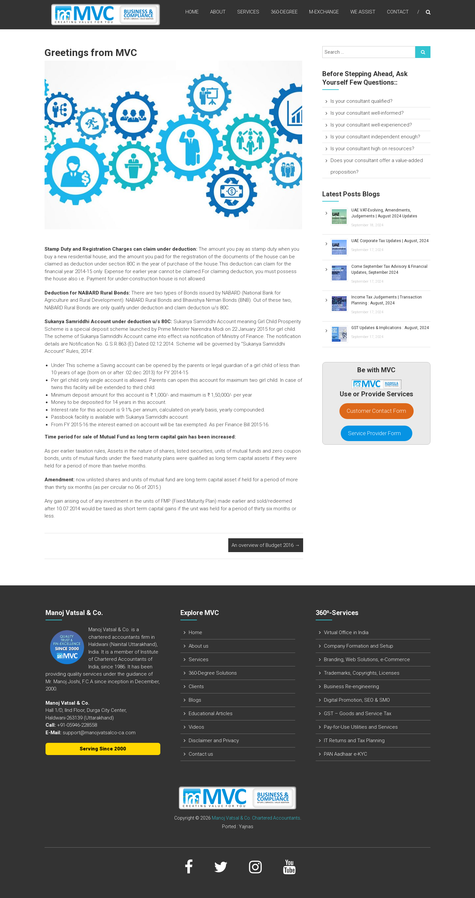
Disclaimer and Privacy (214, 741)
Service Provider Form (376, 433)
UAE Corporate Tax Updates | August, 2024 (389, 241)
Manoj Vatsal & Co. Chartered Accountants (256, 818)
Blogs (195, 700)
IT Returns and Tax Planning (354, 741)
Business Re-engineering (351, 686)
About (218, 13)
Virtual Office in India (346, 632)
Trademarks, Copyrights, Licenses (361, 673)
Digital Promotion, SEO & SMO (357, 700)
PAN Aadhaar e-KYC (345, 754)
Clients (196, 686)
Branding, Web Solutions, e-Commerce (367, 659)
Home (192, 13)
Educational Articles (211, 713)
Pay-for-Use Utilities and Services (361, 727)
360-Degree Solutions (213, 673)
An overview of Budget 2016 (266, 545)
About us (198, 646)
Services (248, 13)
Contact (398, 13)
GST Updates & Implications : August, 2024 (390, 327)
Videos (196, 727)
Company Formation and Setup (358, 646)
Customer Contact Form (376, 410)
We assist (362, 13)
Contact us (201, 754)
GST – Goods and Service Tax (357, 713)
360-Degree (284, 13)
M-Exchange (324, 13)
